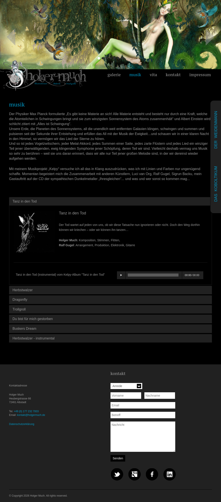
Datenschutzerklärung (21, 424)
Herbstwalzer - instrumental (34, 338)
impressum (200, 74)
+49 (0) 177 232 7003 (26, 411)
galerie (114, 74)
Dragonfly (20, 299)
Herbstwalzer (23, 290)
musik (135, 74)
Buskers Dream (24, 328)
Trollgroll (19, 309)
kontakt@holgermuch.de (31, 415)
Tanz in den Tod (25, 201)
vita (153, 74)
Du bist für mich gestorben (33, 319)
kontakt (173, 74)
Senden (118, 458)
